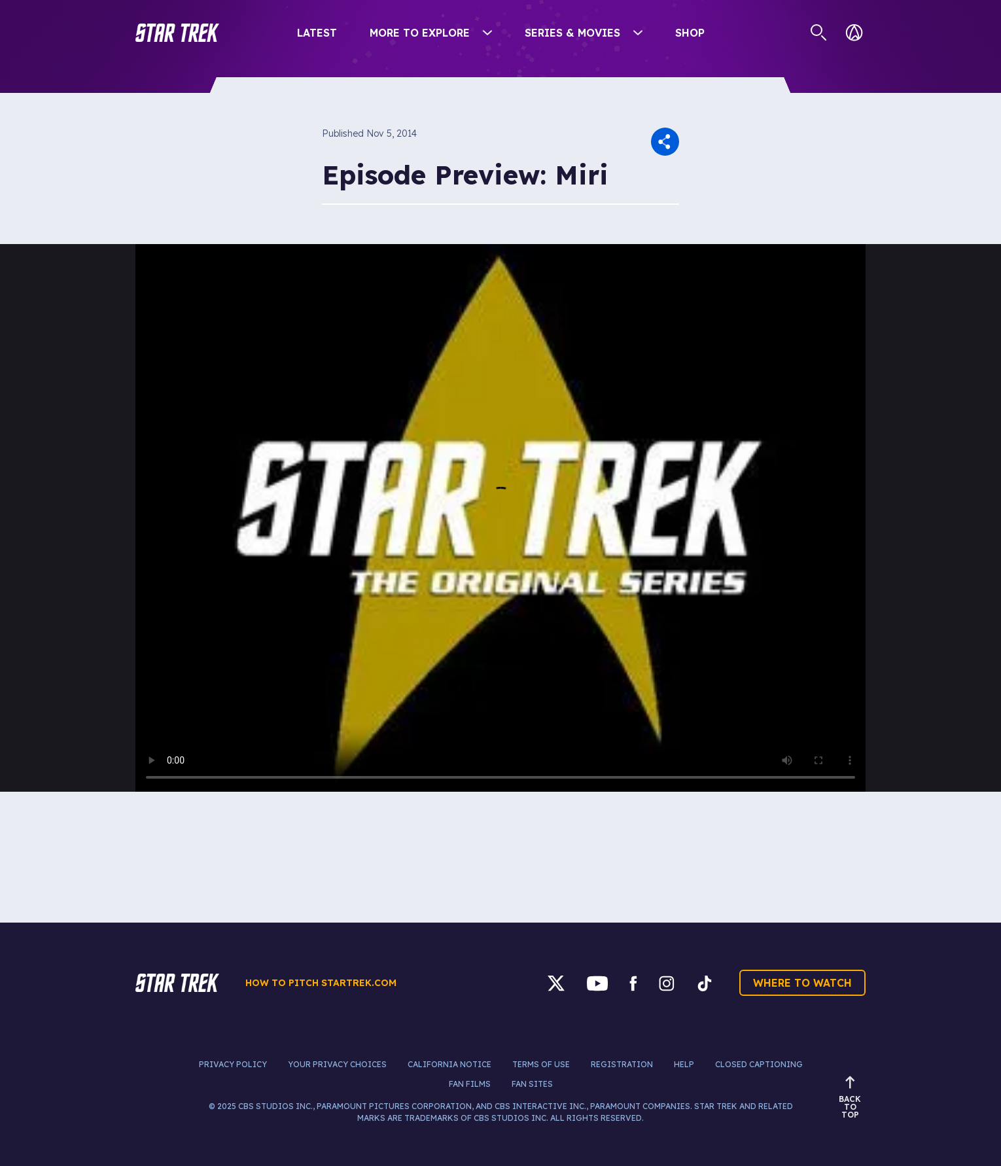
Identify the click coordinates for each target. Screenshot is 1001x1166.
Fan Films (470, 1084)
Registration (622, 1064)
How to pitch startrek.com (320, 983)
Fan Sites (532, 1084)
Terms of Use (541, 1064)
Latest (317, 32)
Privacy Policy (233, 1064)
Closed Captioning (759, 1064)
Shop (690, 32)
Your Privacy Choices (337, 1064)
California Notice (449, 1064)
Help (684, 1064)
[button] (177, 32)
